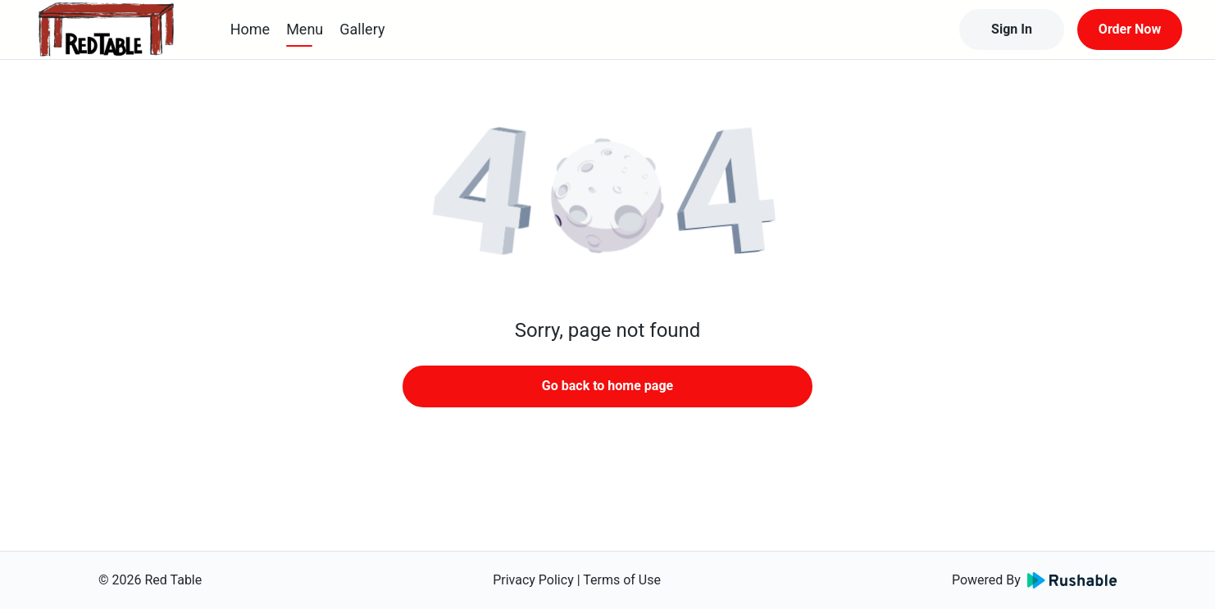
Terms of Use (622, 580)
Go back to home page (607, 385)
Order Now (1130, 29)
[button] (607, 196)
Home (250, 29)
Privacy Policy (533, 580)
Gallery (362, 29)
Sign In (1011, 29)
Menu (304, 29)
